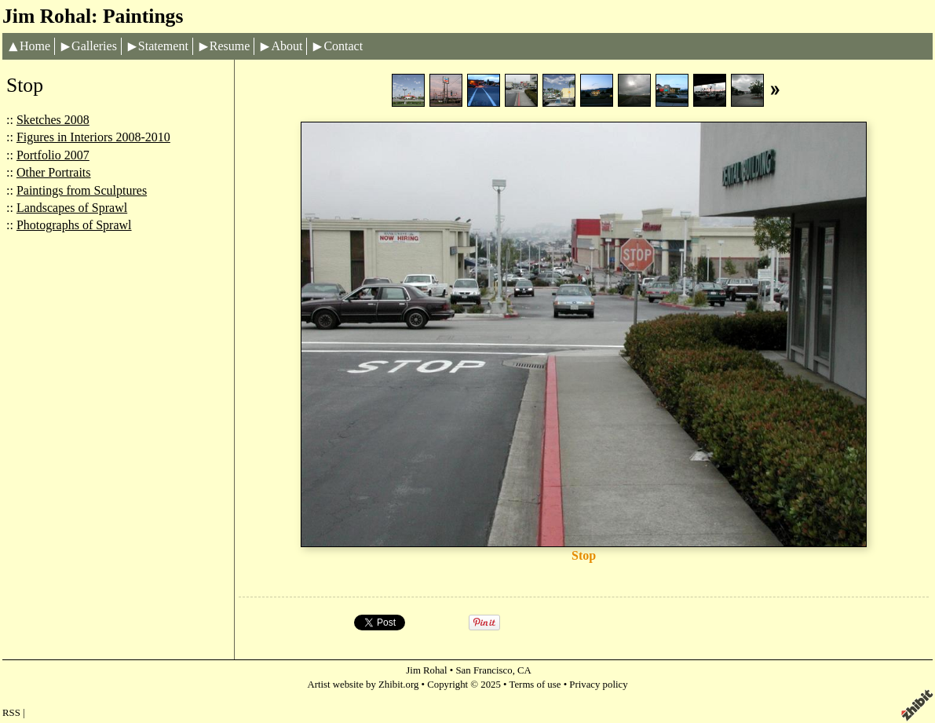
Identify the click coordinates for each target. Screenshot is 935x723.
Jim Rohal (426, 670)
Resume (230, 46)
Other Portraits (53, 172)
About (286, 46)
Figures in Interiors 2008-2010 (93, 137)
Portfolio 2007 (52, 155)
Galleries (94, 46)
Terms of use (535, 684)
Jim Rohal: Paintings (92, 16)
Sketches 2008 (52, 119)
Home (35, 46)
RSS (11, 712)
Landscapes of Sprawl (71, 207)
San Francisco (484, 670)
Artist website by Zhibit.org (362, 684)
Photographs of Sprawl (74, 225)
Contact (343, 46)
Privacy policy (598, 684)
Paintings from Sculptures (81, 190)
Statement (163, 46)
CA (524, 670)
